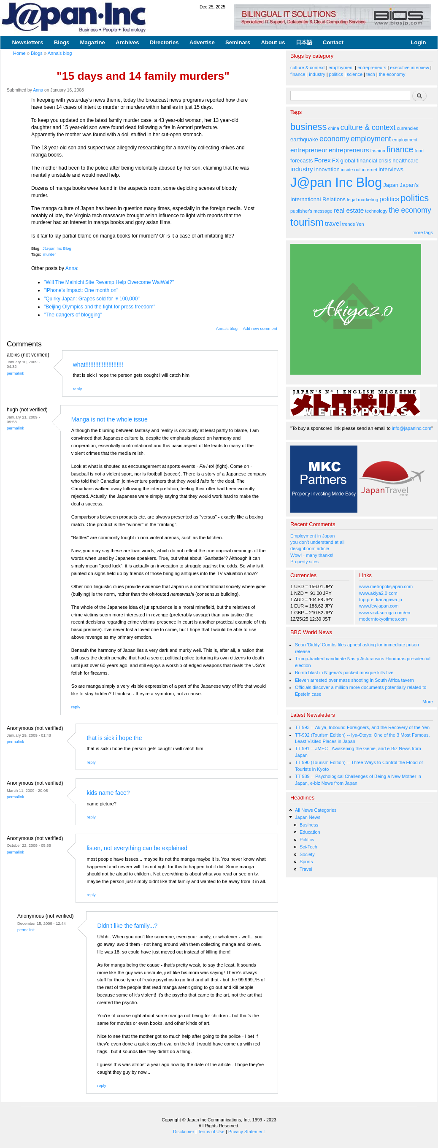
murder (49, 254)
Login (418, 42)
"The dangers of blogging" (73, 315)
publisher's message (311, 210)
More (427, 701)
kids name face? (108, 792)
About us (273, 42)
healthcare (405, 160)
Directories (164, 42)
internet (370, 169)
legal (352, 199)
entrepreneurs (371, 67)
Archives (127, 42)
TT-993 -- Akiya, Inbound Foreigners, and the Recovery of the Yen (362, 727)
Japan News (307, 817)
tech (370, 74)
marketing (368, 199)
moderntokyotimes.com (383, 618)
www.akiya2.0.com (378, 593)
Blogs (62, 42)
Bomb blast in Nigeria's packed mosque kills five (344, 672)
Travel (306, 869)
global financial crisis (366, 160)
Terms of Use (211, 1131)
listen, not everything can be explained (137, 848)
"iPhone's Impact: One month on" (81, 290)
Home (19, 53)
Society (307, 854)
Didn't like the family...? (127, 925)
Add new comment (260, 328)
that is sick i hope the (114, 738)
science (354, 74)
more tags (422, 232)
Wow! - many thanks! (311, 555)
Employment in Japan (312, 535)
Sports (306, 861)
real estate (349, 210)
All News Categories (316, 810)
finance (297, 74)
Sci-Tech (308, 846)
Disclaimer (183, 1131)
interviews (391, 169)
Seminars (237, 42)
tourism (307, 222)
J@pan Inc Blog (57, 248)
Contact (333, 42)
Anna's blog (60, 53)
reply (77, 388)
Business (309, 824)
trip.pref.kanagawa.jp (380, 599)
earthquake (304, 139)
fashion (377, 150)
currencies (407, 128)
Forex (322, 160)
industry (317, 74)
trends (348, 224)
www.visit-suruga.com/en (384, 612)
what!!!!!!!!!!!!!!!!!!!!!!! (98, 364)
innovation (327, 169)
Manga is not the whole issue (109, 419)
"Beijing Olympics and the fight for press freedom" (99, 307)
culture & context (307, 67)
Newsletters (27, 42)
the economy (392, 74)
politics (336, 74)
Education (310, 832)
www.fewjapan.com (379, 605)
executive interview (409, 67)
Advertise (202, 42)
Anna (38, 90)
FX (335, 160)
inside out (351, 169)
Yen (360, 224)
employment (341, 67)
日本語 (304, 42)
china (333, 128)
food (419, 150)
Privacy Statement (246, 1131)
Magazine (92, 42)
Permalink (15, 373)
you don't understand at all (317, 542)
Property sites (304, 561)
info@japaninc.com (411, 428)
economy (334, 139)
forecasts (301, 160)
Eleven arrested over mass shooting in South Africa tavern (354, 680)
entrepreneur (308, 150)
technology (376, 210)
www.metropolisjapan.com (386, 586)
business (308, 127)
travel (333, 223)
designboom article (309, 548)
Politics (307, 839)
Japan (390, 185)
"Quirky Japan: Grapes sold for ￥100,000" (92, 299)
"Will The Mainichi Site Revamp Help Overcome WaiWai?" (109, 282)
